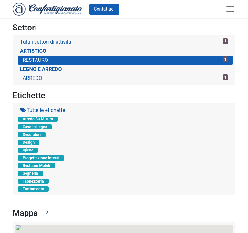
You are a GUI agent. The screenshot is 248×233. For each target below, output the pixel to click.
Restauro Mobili (36, 165)
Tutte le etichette (42, 110)
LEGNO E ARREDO (41, 69)
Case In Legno (35, 127)
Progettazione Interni (41, 158)
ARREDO (125, 77)
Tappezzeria (33, 181)
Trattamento (33, 189)
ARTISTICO (33, 51)
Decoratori (32, 134)
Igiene (28, 150)
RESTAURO (125, 59)
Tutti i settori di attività (124, 41)
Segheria (30, 173)
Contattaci (104, 9)
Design (29, 142)
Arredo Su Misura (38, 119)
